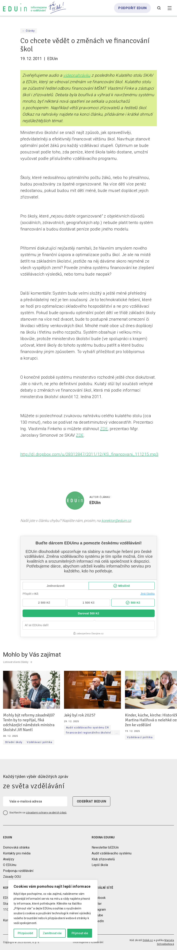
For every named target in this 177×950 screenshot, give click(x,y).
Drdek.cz (148, 940)
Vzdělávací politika (39, 742)
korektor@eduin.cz (116, 520)
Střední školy (14, 742)
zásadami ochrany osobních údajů (46, 812)
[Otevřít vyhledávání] (159, 8)
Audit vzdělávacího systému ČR (87, 727)
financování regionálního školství (88, 732)
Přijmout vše (80, 933)
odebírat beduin (91, 801)
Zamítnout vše (52, 933)
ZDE (104, 428)
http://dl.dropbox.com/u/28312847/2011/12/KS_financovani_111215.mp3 (89, 454)
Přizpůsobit (25, 933)
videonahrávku (76, 75)
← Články (28, 30)
